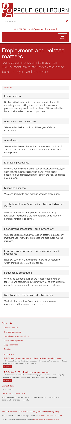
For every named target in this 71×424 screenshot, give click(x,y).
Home (4, 412)
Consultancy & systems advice (16, 336)
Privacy (51, 412)
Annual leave (11, 140)
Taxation (7, 349)
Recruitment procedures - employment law (29, 228)
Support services (11, 345)
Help (57, 412)
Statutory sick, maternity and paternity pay (28, 294)
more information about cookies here (46, 420)
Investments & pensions (14, 340)
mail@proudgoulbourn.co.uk (43, 29)
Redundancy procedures (18, 272)
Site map (22, 412)
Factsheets (8, 88)
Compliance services (12, 332)
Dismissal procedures (16, 162)
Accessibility (32, 412)
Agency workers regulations (20, 121)
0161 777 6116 (20, 29)
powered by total (50, 416)
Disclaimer (42, 412)
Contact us (12, 412)
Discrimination (12, 95)
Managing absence (15, 187)
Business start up (11, 328)
